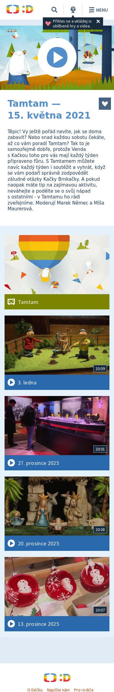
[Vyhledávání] (54, 10)
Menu (97, 9)
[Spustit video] (57, 58)
